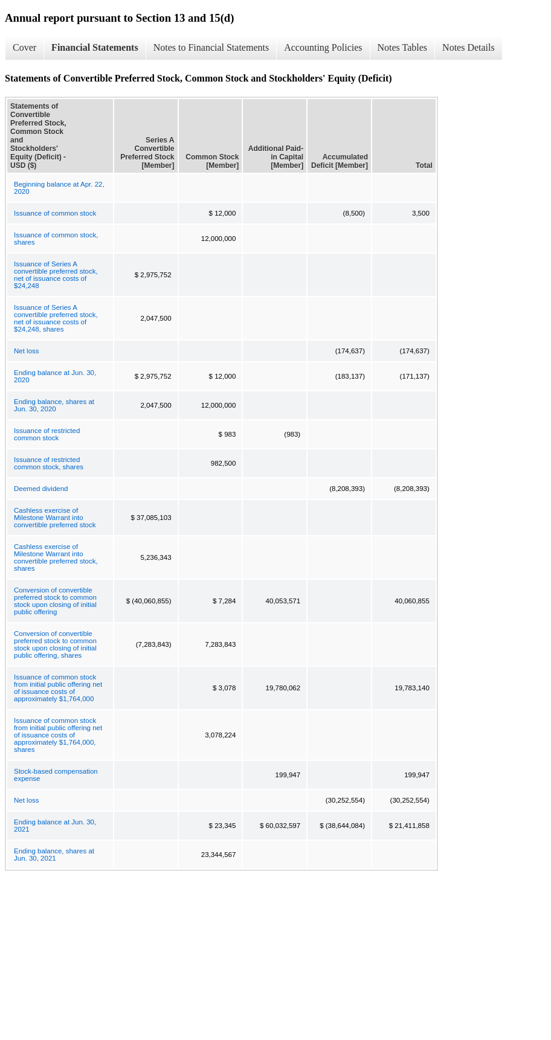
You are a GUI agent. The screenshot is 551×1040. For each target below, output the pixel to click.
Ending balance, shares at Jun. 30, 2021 (54, 854)
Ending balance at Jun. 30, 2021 (55, 825)
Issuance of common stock (55, 213)
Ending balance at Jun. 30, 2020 (55, 376)
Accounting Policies (323, 47)
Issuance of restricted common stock (47, 434)
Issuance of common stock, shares (56, 238)
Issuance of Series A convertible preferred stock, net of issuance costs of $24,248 (56, 274)
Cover (24, 47)
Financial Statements (94, 47)
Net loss (26, 351)
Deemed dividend (41, 488)
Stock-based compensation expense (56, 775)
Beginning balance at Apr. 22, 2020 (59, 188)
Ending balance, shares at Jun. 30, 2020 (54, 405)
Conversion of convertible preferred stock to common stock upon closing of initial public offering (55, 600)
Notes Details (468, 47)
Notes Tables (403, 47)
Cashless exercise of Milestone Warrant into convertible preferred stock (55, 517)
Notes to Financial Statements (211, 47)
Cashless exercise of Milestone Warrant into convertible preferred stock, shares (56, 557)
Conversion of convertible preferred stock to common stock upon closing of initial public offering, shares (55, 644)
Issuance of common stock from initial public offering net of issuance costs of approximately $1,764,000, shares (58, 735)
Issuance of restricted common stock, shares (48, 463)
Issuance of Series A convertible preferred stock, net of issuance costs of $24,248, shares (56, 318)
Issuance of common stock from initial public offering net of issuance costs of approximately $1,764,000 (58, 687)
